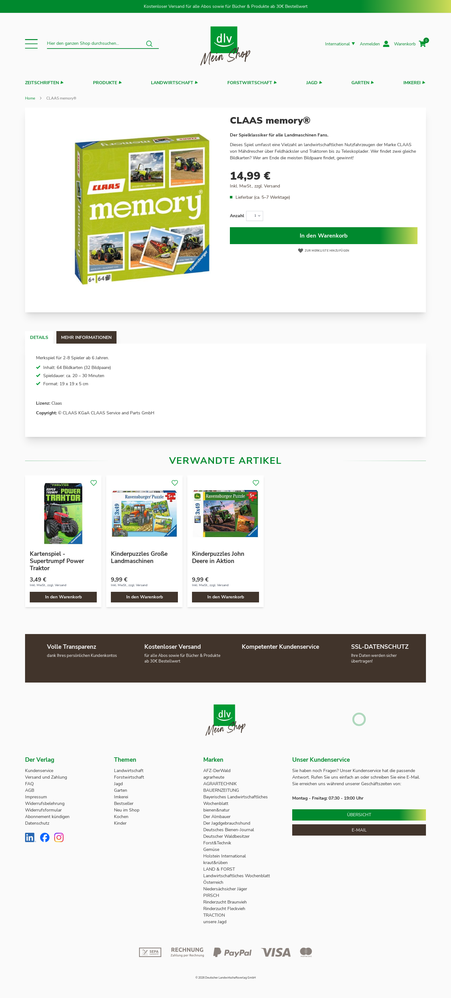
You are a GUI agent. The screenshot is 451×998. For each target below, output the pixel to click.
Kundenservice (39, 771)
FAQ (29, 784)
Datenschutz (37, 823)
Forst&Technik (217, 843)
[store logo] (225, 44)
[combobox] (103, 44)
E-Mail (359, 830)
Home (30, 98)
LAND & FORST (219, 869)
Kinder (120, 823)
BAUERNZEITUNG (221, 790)
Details (45, 337)
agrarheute (213, 777)
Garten (360, 83)
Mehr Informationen (104, 337)
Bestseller (123, 803)
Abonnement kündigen (47, 817)
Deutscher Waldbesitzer (226, 836)
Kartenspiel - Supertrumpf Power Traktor (57, 561)
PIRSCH (211, 895)
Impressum (36, 797)
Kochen (121, 817)
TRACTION (214, 915)
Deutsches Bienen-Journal (228, 830)
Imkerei (412, 83)
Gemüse (211, 849)
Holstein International (225, 856)
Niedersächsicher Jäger (225, 889)
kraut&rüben (215, 863)
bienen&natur (216, 810)
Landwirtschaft (172, 83)
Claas (56, 403)
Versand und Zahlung (46, 777)
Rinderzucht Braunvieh (225, 902)
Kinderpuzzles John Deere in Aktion (218, 557)
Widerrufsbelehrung (45, 803)
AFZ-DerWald (217, 771)
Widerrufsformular (43, 810)
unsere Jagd (214, 922)
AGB (29, 790)
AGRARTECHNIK (220, 784)
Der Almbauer (217, 817)
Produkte (105, 83)
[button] (31, 44)
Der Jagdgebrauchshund (226, 823)
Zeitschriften (42, 83)
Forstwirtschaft (249, 83)
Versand (272, 186)
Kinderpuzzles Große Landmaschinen (139, 557)
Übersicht (359, 815)
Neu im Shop (126, 810)
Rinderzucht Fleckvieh (224, 909)
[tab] (45, 337)
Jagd (312, 83)
